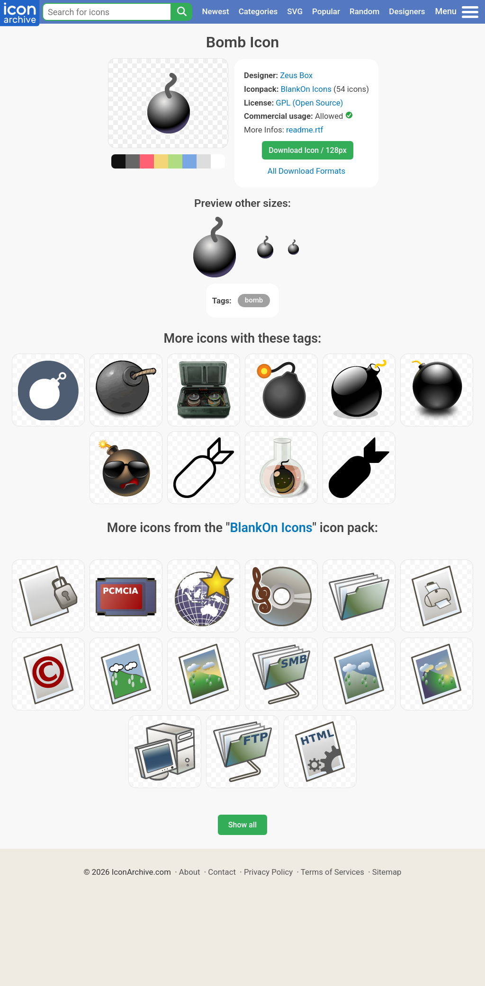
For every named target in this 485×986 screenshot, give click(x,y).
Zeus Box (296, 75)
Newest (215, 11)
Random (364, 11)
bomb (254, 300)
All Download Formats (307, 171)
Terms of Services (332, 872)
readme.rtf (304, 129)
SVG (295, 11)
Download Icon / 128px (307, 150)
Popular (326, 11)
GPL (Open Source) (309, 102)
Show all (242, 824)
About (189, 872)
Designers (407, 11)
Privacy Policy (268, 872)
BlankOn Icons (306, 89)
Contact (222, 872)
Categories (258, 11)
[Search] (181, 12)
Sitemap (387, 872)
